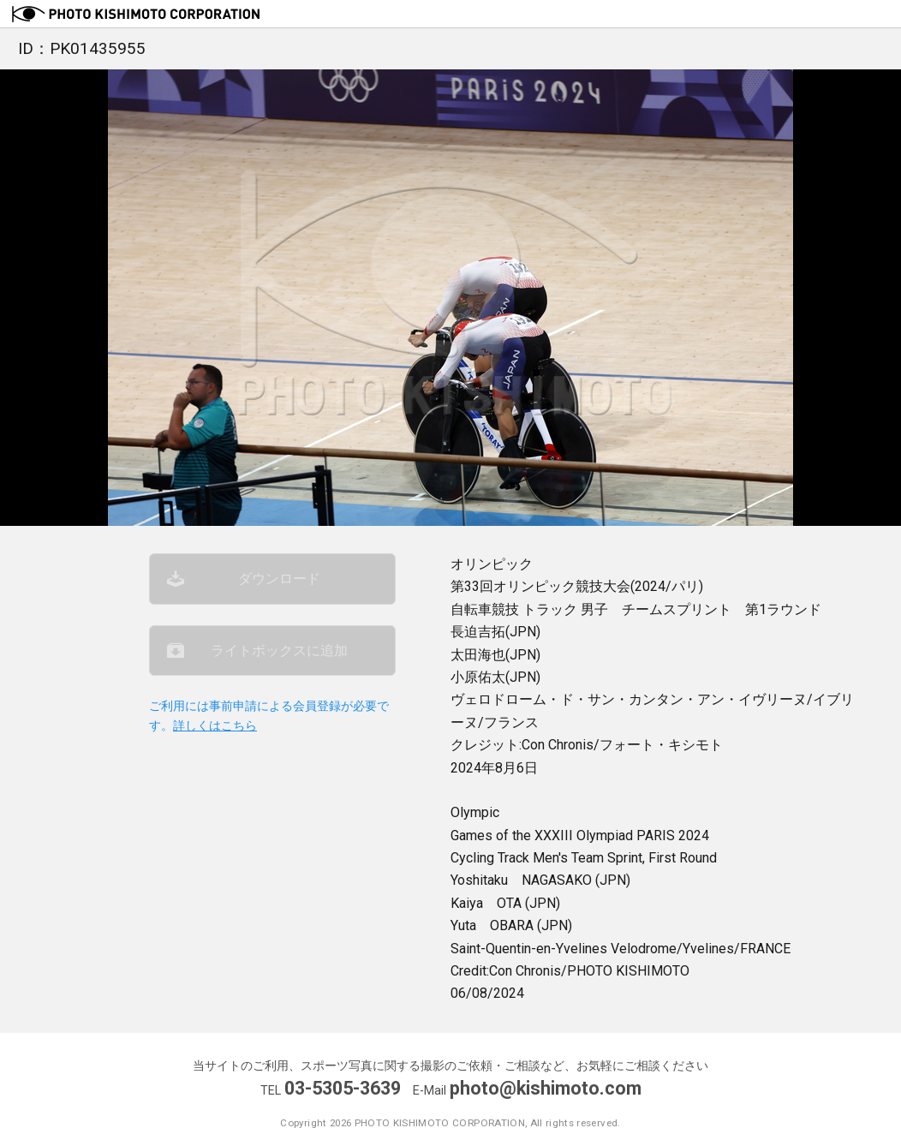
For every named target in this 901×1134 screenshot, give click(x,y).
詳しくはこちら (215, 726)
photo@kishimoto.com (545, 1088)
